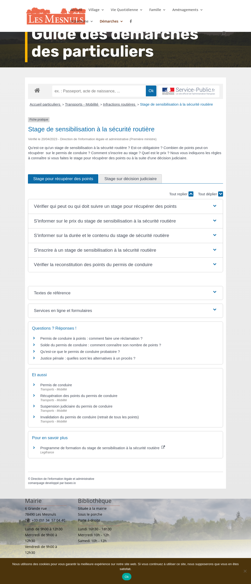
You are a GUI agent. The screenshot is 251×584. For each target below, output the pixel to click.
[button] (125, 206)
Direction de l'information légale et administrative (62, 479)
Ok (127, 577)
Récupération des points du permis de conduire (78, 396)
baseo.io (70, 483)
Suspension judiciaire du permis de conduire (76, 406)
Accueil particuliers (45, 104)
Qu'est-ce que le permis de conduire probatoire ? (80, 351)
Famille (155, 10)
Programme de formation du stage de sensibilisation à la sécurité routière (102, 448)
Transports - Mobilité (82, 104)
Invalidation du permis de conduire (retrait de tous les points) (89, 417)
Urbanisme (79, 22)
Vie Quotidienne (124, 10)
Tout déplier (210, 194)
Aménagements (185, 10)
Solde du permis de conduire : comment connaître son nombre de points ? (100, 345)
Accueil (76, 10)
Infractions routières (119, 104)
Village (94, 10)
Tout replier (181, 194)
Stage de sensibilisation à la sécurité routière (176, 104)
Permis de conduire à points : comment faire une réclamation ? (91, 338)
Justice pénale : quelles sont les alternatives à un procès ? (87, 358)
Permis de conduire (56, 385)
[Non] (244, 571)
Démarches (109, 22)
